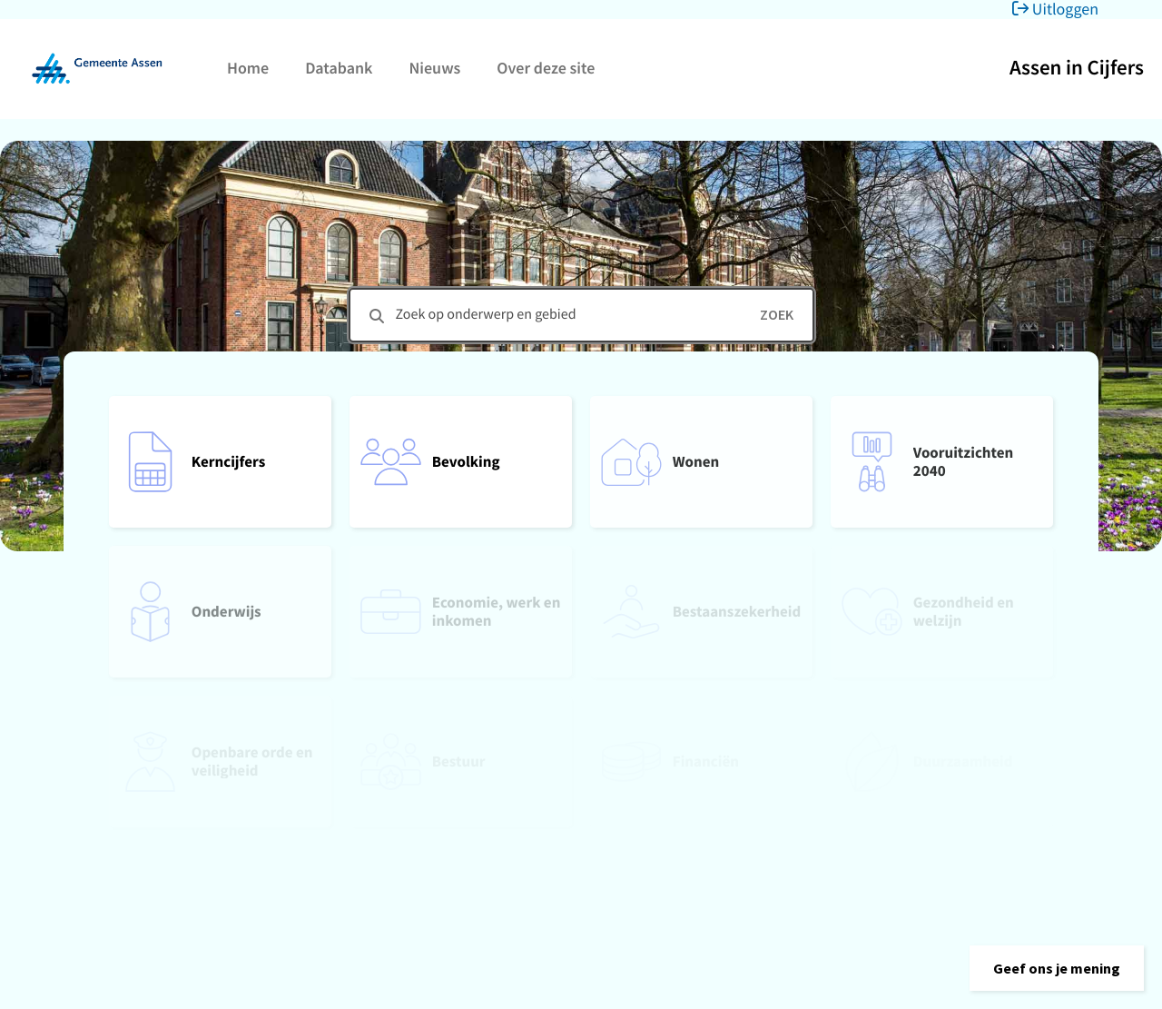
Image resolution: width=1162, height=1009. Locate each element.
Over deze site (546, 67)
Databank (338, 67)
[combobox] (581, 315)
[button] (1057, 968)
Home (248, 67)
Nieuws (434, 67)
